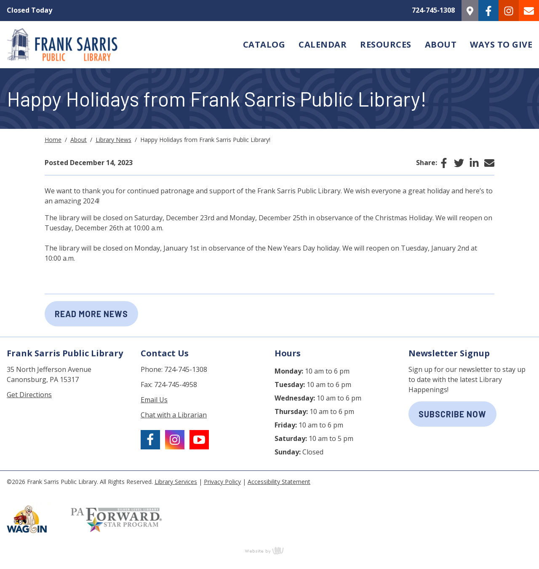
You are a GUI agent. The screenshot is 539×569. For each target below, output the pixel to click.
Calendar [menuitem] (323, 44)
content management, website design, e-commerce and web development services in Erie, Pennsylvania (269, 550)
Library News (113, 140)
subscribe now (452, 414)
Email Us (154, 399)
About (78, 140)
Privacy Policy (222, 482)
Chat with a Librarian (174, 414)
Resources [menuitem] (385, 44)
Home (53, 140)
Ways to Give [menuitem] (501, 44)
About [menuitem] (441, 44)
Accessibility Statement (279, 482)
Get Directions (29, 394)
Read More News (91, 314)
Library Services (176, 482)
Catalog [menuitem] (264, 44)
